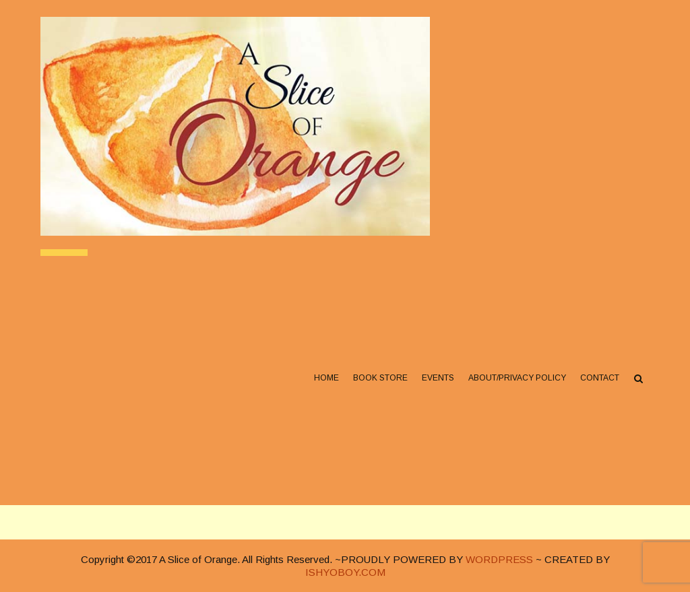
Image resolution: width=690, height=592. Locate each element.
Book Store (380, 378)
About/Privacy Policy (517, 378)
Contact (599, 378)
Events (438, 378)
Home (326, 378)
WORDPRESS (499, 559)
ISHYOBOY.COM (345, 572)
